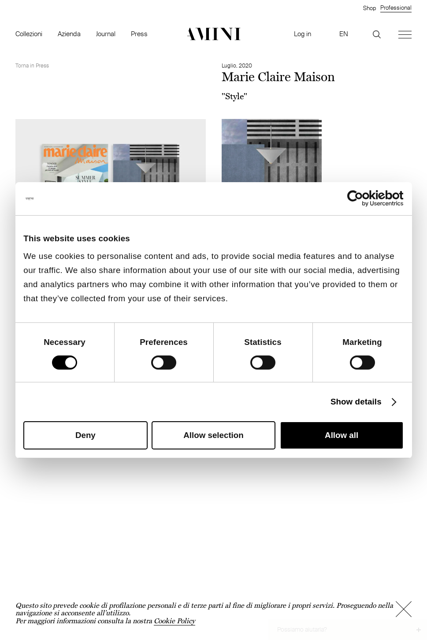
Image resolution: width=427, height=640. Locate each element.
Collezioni (28, 34)
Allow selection (213, 435)
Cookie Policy (174, 621)
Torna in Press (32, 65)
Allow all (341, 435)
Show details (356, 401)
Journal (105, 34)
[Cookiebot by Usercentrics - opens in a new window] (365, 198)
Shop (369, 7)
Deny (85, 435)
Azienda (69, 34)
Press (139, 34)
